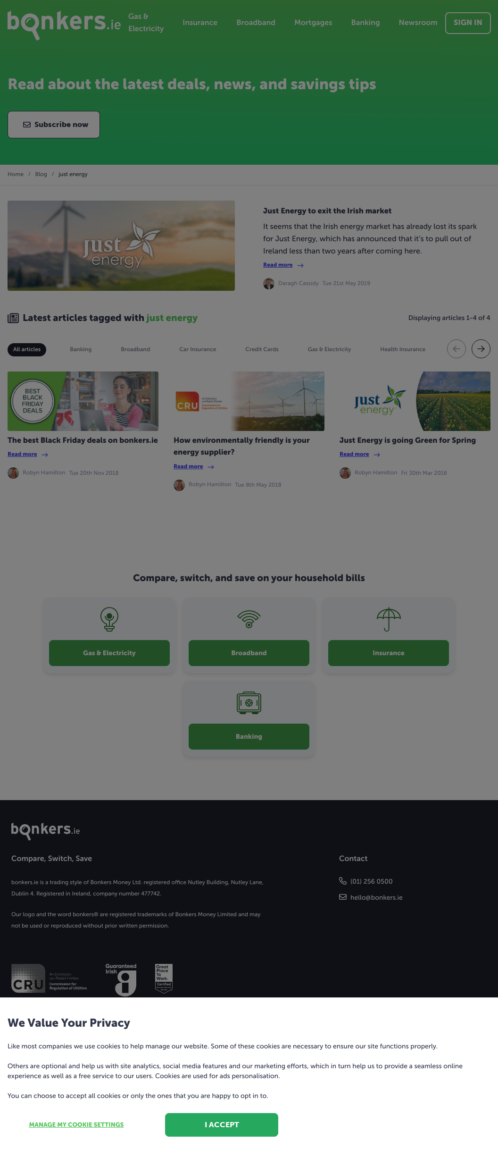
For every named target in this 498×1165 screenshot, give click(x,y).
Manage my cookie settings (76, 1125)
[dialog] (249, 582)
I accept (222, 1124)
